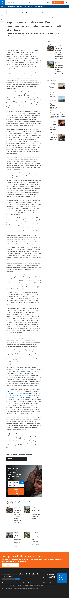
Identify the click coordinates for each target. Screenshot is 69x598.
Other (21, 486)
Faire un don (58, 2)
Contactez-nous (5, 582)
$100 (16, 482)
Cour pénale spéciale (24, 371)
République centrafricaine (26, 502)
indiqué (24, 121)
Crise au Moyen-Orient (39, 6)
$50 (10, 482)
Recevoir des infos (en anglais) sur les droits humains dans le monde (20, 575)
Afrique (16, 502)
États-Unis (20, 6)
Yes (32, 12)
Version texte (37, 582)
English (59, 17)
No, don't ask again (39, 12)
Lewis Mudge (14, 98)
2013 (26, 113)
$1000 (16, 486)
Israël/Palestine (12, 6)
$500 (11, 486)
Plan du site (30, 582)
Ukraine (30, 6)
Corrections (12, 582)
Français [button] (49, 2)
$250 (21, 482)
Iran (25, 6)
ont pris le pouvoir (11, 393)
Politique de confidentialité (21, 582)
